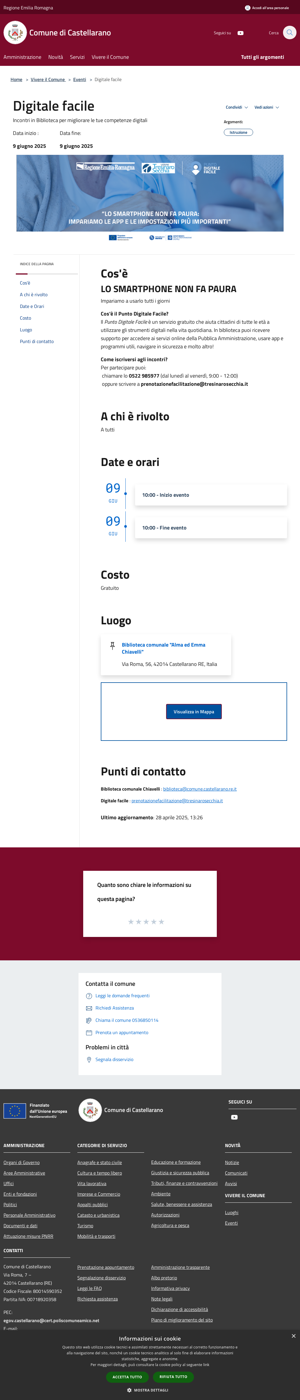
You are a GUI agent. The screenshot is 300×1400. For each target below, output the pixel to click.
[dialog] (150, 1365)
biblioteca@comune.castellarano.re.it (200, 788)
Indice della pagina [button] (37, 264)
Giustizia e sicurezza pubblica (180, 1172)
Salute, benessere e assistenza (181, 1204)
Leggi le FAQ (89, 1288)
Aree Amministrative (24, 1172)
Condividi (238, 107)
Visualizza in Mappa (194, 711)
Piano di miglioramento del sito (182, 1319)
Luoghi (231, 1212)
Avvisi (231, 1183)
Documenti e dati (21, 1225)
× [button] (293, 1336)
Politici (10, 1204)
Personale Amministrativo (29, 1215)
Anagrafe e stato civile (99, 1162)
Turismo (85, 1225)
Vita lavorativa (91, 1183)
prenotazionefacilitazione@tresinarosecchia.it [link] (194, 384)
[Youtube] (237, 32)
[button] (150, 1390)
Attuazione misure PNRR (28, 1236)
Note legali (162, 1298)
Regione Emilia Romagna (28, 7)
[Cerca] (289, 32)
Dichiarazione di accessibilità (179, 1309)
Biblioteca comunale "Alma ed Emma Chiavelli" (163, 648)
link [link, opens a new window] (206, 1364)
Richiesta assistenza (97, 1298)
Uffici (9, 1183)
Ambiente (161, 1193)
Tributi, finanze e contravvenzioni (184, 1183)
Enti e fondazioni (20, 1193)
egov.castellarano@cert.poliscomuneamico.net (51, 1320)
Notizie (232, 1162)
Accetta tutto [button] (127, 1377)
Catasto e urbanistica (98, 1215)
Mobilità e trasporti (96, 1236)
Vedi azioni (268, 107)
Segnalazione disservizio (101, 1277)
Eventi (79, 79)
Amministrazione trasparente (180, 1267)
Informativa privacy (170, 1288)
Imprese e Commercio (98, 1193)
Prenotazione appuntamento (105, 1267)
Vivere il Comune (48, 79)
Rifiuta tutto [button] (174, 1376)
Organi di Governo (22, 1162)
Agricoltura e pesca (170, 1225)
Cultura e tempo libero (99, 1172)
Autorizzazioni (165, 1214)
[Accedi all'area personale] (266, 8)
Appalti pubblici (92, 1204)
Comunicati (236, 1172)
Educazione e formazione (176, 1162)
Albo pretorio (164, 1277)
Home (16, 79)
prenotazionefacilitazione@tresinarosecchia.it (177, 800)
